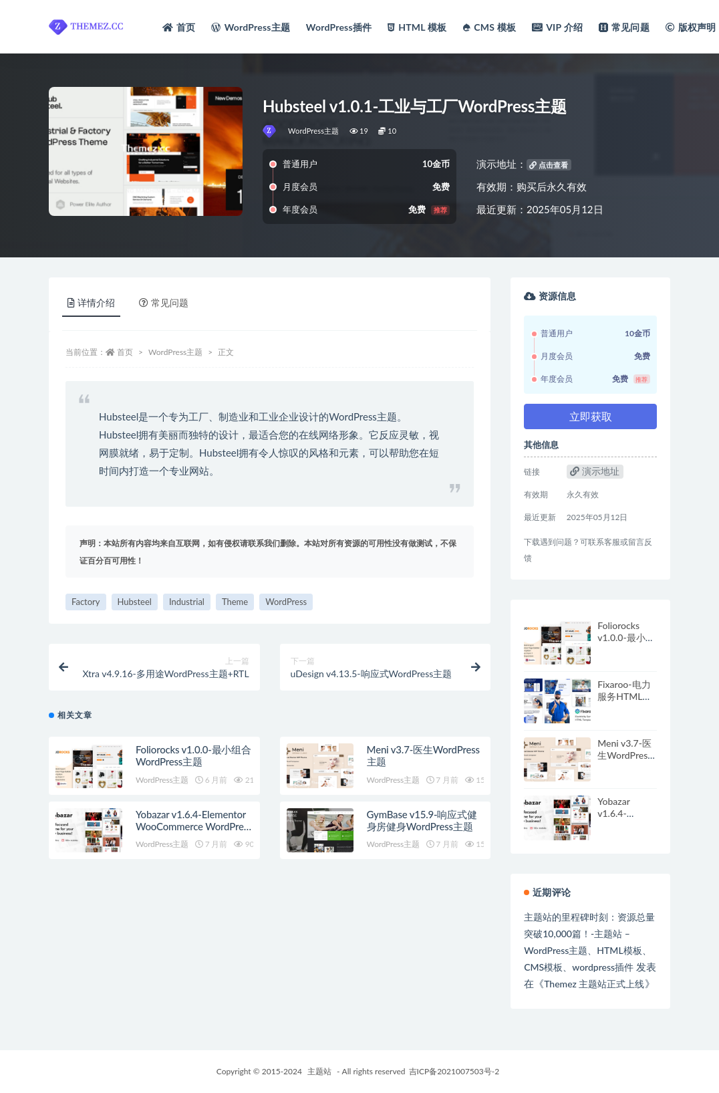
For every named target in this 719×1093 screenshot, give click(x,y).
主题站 (319, 1071)
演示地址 (594, 471)
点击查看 (548, 164)
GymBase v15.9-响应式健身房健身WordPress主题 (422, 820)
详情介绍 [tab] (91, 302)
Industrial (186, 601)
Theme (235, 601)
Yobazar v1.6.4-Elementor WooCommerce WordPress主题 (194, 826)
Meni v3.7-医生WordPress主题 (624, 755)
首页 (125, 352)
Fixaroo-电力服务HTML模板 (624, 696)
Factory (85, 601)
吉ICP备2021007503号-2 (454, 1071)
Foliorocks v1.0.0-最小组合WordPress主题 (193, 755)
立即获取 (590, 416)
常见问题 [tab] (163, 302)
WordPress (286, 601)
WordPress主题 (313, 130)
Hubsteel (135, 601)
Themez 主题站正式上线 (594, 983)
